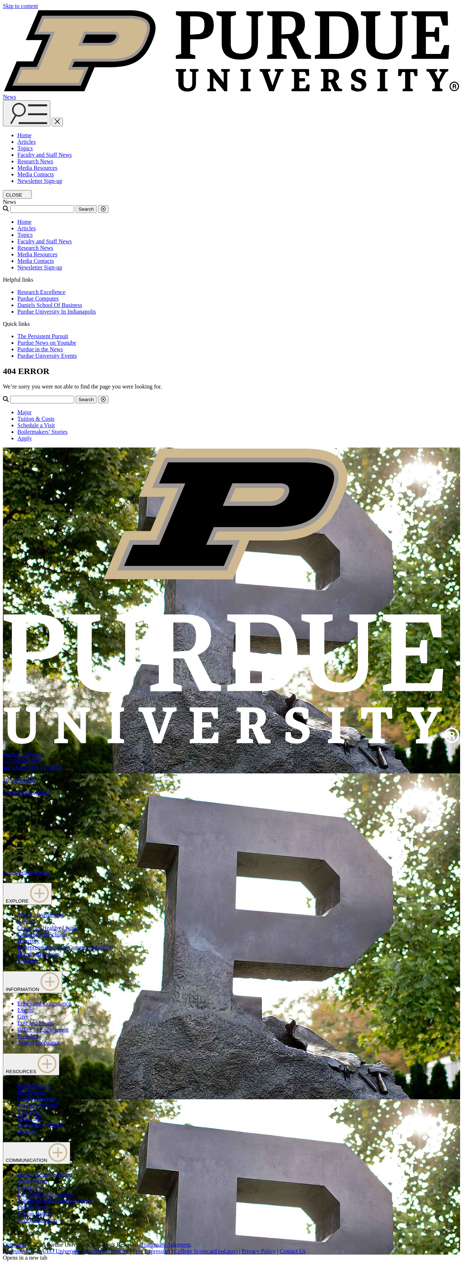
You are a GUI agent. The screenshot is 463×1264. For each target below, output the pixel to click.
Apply (24, 438)
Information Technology (45, 1194)
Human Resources (38, 954)
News (9, 97)
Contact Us (293, 1251)
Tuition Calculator (38, 1043)
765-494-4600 (19, 780)
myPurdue (29, 1112)
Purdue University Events (47, 356)
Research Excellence (41, 292)
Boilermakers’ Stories (42, 432)
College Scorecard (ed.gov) (206, 1251)
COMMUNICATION (36, 1153)
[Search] (42, 209)
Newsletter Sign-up (39, 181)
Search (86, 209)
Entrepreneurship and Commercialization (65, 947)
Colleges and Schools (42, 934)
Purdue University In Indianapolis (56, 311)
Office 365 (29, 1118)
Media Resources (37, 168)
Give (23, 1016)
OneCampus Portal (39, 1125)
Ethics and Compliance (44, 1003)
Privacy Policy (259, 1251)
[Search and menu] (26, 113)
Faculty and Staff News (44, 155)
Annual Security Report (44, 1174)
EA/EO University (58, 1251)
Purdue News (32, 1207)
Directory (28, 941)
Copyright (14, 1245)
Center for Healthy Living (47, 928)
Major (24, 412)
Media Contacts (35, 174)
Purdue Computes (38, 298)
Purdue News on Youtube (46, 343)
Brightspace (31, 1092)
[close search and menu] (57, 122)
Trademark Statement (166, 1245)
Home (24, 135)
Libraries (27, 960)
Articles (26, 142)
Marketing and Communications (54, 1200)
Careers (26, 921)
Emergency (30, 1187)
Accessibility (18, 1251)
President (28, 1036)
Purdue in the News (40, 349)
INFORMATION (32, 982)
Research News (35, 161)
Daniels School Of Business (49, 305)
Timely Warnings (37, 1220)
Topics (25, 148)
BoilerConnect (34, 1086)
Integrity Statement (106, 1251)
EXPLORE (27, 894)
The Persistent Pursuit (42, 336)
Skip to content (20, 6)
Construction (32, 1181)
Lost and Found (35, 1023)
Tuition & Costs (36, 419)
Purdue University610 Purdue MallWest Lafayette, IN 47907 (33, 760)
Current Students (36, 1099)
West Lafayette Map (40, 915)
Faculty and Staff (37, 1105)
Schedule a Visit (36, 425)
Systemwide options (26, 792)
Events (25, 1010)
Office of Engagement (43, 1029)
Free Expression (151, 1251)
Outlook (26, 1131)
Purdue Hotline (34, 1213)
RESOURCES (31, 1064)
